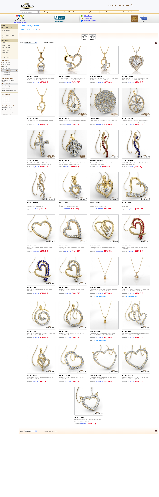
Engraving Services (39, 458)
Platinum (4, 66)
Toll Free (70, 444)
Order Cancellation (7, 461)
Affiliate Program (132, 447)
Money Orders (100, 451)
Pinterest (130, 456)
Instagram (130, 454)
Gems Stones (69, 456)
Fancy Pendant (6, 45)
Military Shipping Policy (9, 447)
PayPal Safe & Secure (102, 454)
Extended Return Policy (9, 459)
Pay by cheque (101, 444)
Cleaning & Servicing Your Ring (42, 459)
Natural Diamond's (69, 12)
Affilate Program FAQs (133, 449)
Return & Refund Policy (9, 456)
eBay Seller (131, 464)
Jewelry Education (128, 12)
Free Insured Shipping (90, 20)
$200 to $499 (5, 98)
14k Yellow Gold (6, 64)
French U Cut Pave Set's (9, 90)
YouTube (130, 460)
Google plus (138, 473)
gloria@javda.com (105, 473)
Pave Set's (6, 86)
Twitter (129, 458)
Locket (4, 55)
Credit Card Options (102, 447)
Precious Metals (70, 458)
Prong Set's (9, 83)
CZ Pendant (5, 42)
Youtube (143, 473)
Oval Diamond (6, 114)
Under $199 (5, 96)
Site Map (36, 465)
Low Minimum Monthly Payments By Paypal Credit (109, 456)
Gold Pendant (5, 40)
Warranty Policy (7, 463)
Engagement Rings (49, 12)
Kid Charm (5, 52)
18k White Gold (6, 68)
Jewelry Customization (40, 456)
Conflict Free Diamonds (71, 461)
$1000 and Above (6, 102)
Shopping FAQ (38, 463)
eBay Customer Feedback (20, 22)
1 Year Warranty (88, 18)
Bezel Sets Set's (7, 88)
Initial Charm (5, 50)
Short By (22, 42)
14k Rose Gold (6, 72)
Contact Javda (131, 445)
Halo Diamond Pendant (8, 35)
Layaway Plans (100, 453)
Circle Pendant (6, 30)
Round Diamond (7, 107)
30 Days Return (88, 16)
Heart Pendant (6, 47)
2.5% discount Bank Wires (103, 445)
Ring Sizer (37, 461)
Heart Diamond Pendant (8, 37)
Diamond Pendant (6, 28)
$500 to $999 (5, 100)
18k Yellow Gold (9, 70)
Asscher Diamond (7, 112)
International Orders (8, 445)
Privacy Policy (37, 444)
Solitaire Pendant (6, 33)
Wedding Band (89, 12)
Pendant (108, 12)
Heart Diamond (6, 109)
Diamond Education (70, 454)
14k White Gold (6, 62)
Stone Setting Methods (71, 459)
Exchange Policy (7, 458)
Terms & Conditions (39, 447)
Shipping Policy (7, 444)
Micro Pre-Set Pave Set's (8, 81)
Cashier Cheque (101, 449)
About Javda (131, 444)
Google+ (130, 462)
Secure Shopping (38, 445)
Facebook (130, 453)
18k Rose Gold (6, 74)
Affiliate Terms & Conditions (135, 451)
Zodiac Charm (5, 57)
